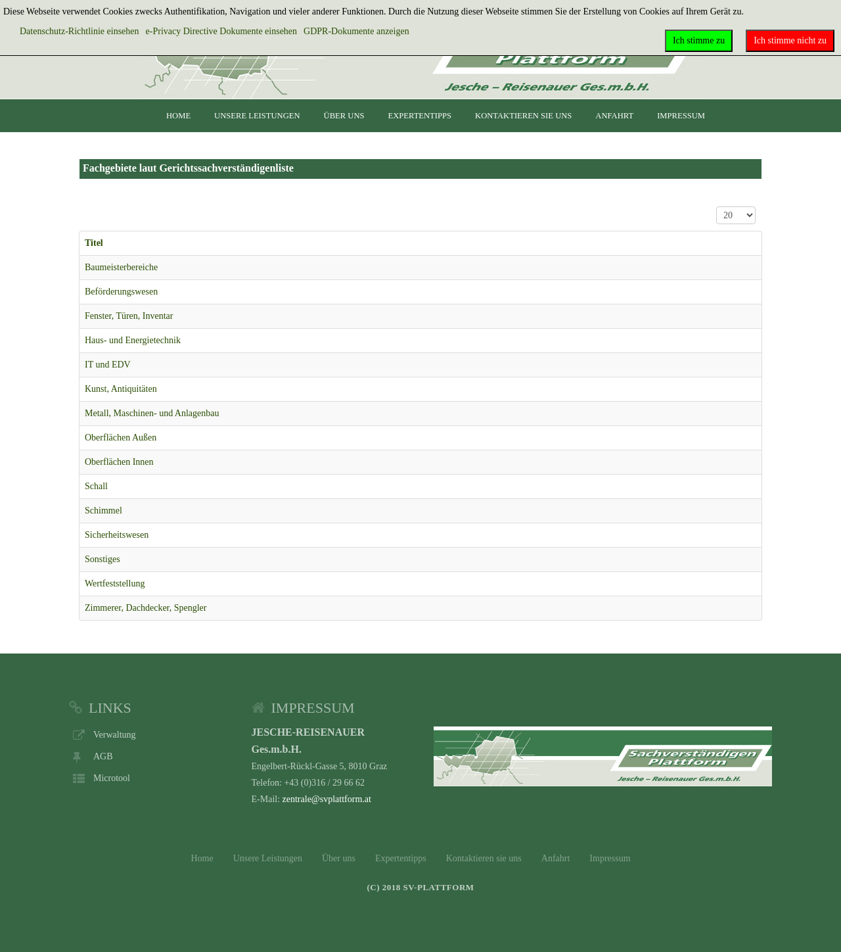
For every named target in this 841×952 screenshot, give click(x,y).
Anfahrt (614, 115)
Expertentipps (420, 115)
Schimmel (103, 510)
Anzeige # (716, 206)
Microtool (111, 778)
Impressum (681, 115)
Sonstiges (102, 559)
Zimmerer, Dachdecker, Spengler (145, 608)
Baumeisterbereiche (121, 267)
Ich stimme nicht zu (790, 40)
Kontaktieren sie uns (523, 115)
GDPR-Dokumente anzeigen (356, 31)
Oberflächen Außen (120, 437)
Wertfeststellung (115, 583)
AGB (103, 756)
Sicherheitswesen (116, 535)
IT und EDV (108, 364)
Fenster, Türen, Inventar (129, 316)
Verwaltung (114, 735)
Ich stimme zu (699, 40)
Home (178, 115)
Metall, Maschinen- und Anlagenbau (152, 413)
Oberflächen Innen (119, 462)
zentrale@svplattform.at (327, 799)
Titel (94, 243)
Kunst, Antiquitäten (121, 389)
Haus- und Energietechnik (133, 340)
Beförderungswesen (121, 292)
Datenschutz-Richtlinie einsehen (79, 31)
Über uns (344, 115)
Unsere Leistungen (257, 115)
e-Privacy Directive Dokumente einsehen (222, 31)
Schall (96, 486)
